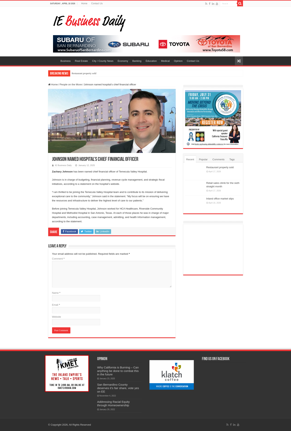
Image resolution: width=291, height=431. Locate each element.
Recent (190, 159)
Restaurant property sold (84, 73)
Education (151, 60)
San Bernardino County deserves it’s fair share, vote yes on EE (118, 388)
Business (66, 60)
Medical (165, 60)
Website (56, 316)
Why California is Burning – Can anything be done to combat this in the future (118, 371)
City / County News (102, 60)
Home (84, 3)
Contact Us (97, 3)
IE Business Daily (63, 165)
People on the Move (71, 84)
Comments (219, 159)
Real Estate (81, 60)
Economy (123, 60)
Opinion (178, 60)
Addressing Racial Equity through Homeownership (113, 403)
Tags (231, 159)
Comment (58, 258)
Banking (136, 60)
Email (56, 304)
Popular (203, 159)
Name (56, 292)
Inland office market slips (220, 198)
